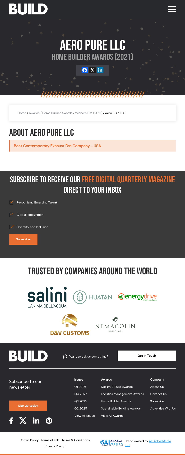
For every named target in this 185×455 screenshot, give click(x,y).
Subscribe (23, 239)
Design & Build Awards (117, 387)
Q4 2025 (80, 394)
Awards (34, 113)
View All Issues (84, 416)
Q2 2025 (80, 408)
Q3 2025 (80, 401)
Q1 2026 (80, 387)
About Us (157, 387)
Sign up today (28, 406)
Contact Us (158, 394)
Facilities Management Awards (122, 394)
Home (22, 113)
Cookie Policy (29, 440)
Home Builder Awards (57, 113)
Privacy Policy (54, 446)
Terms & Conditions (75, 440)
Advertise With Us (163, 408)
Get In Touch (147, 356)
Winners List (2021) (88, 113)
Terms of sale (50, 440)
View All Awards (112, 416)
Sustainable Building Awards (121, 408)
